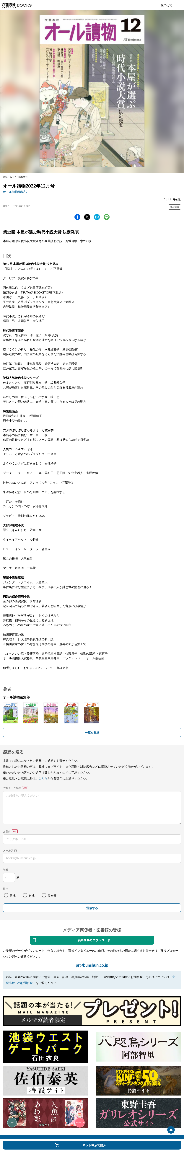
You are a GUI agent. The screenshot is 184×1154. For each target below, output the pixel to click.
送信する (92, 908)
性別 (5, 888)
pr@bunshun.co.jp (92, 965)
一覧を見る (92, 732)
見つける (167, 5)
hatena (97, 217)
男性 (13, 895)
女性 (32, 895)
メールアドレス (12, 850)
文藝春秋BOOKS (16, 5)
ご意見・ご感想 (12, 788)
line (107, 217)
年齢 (5, 869)
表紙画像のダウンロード (93, 940)
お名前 (7, 831)
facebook (77, 217)
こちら (43, 778)
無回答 (52, 895)
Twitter (87, 217)
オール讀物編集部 (15, 191)
